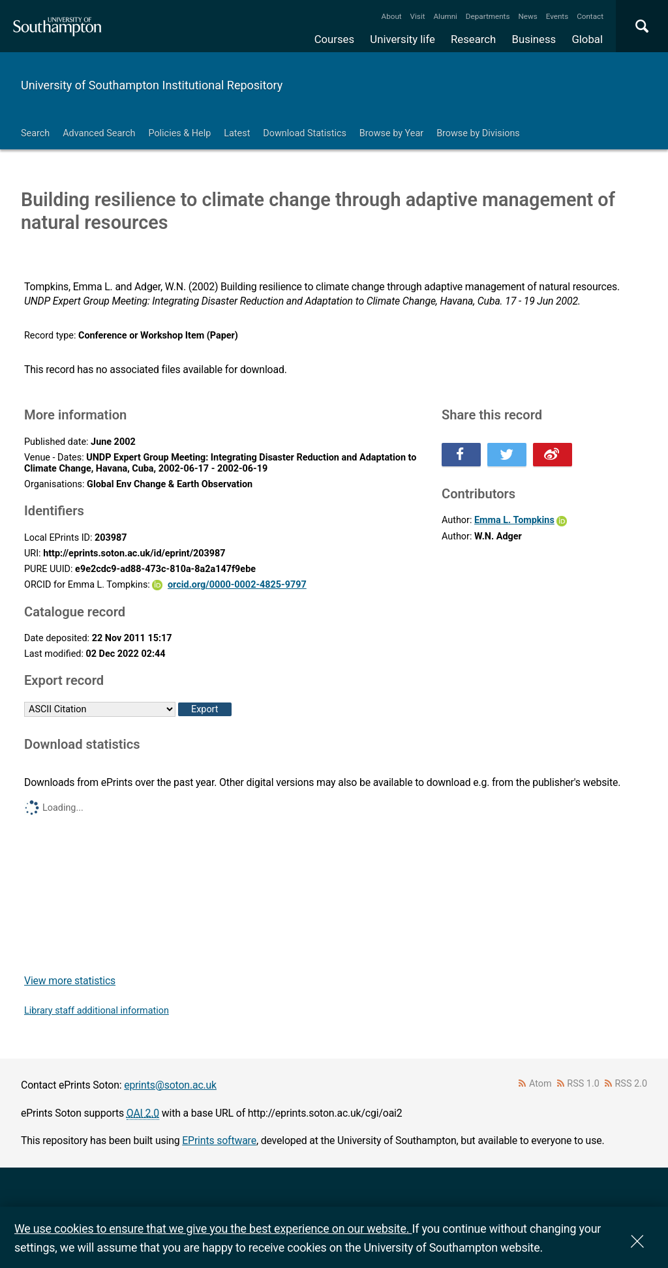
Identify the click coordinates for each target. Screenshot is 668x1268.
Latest (237, 133)
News (527, 16)
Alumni (445, 16)
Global (587, 39)
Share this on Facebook (461, 454)
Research (473, 39)
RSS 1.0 (583, 1083)
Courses (334, 39)
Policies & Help (179, 133)
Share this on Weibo (552, 454)
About (392, 16)
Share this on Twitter (506, 454)
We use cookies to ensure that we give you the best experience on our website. (213, 1228)
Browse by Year (391, 133)
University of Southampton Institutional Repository (151, 85)
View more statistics (69, 980)
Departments (488, 16)
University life (402, 39)
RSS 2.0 (631, 1083)
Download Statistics (304, 133)
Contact (590, 16)
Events (557, 16)
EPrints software (219, 1140)
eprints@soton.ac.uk (170, 1085)
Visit (417, 16)
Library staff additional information (96, 1010)
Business (534, 39)
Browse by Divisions (478, 133)
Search (35, 133)
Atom (540, 1083)
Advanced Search (99, 133)
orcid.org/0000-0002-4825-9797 (237, 584)
